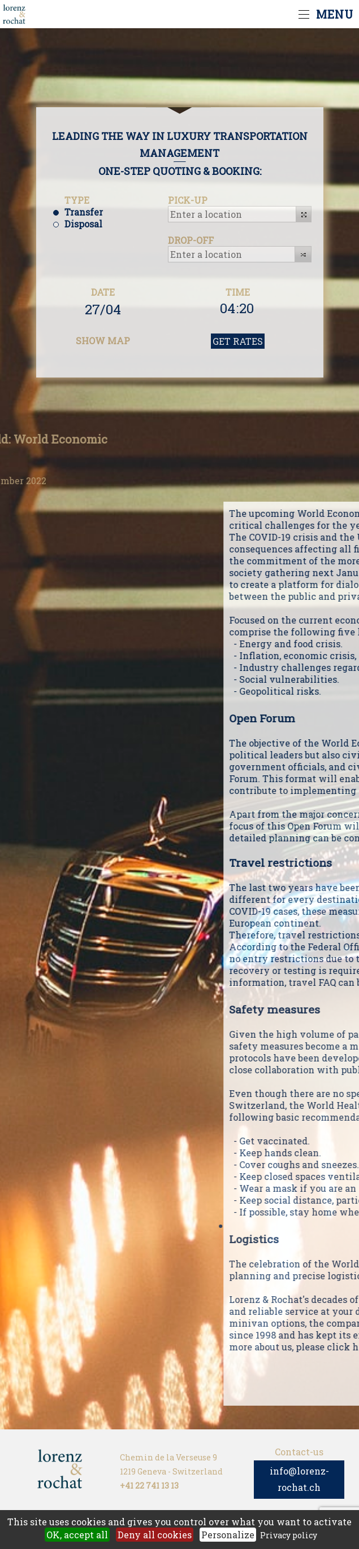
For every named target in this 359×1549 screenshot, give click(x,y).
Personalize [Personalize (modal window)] (227, 1535)
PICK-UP (187, 200)
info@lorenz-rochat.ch (299, 1479)
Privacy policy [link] (288, 1535)
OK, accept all (77, 1535)
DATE (103, 292)
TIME (238, 292)
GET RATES (238, 341)
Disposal (83, 224)
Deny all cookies (155, 1535)
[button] (304, 214)
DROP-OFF (191, 240)
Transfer (83, 212)
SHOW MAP (103, 340)
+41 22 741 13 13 (149, 1485)
